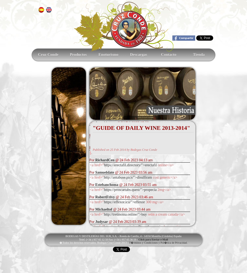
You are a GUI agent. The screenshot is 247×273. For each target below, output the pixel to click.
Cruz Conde (48, 54)
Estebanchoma (106, 185)
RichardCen (104, 160)
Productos (78, 54)
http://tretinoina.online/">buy (125, 214)
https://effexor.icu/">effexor (124, 202)
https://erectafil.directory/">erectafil (130, 165)
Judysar (101, 222)
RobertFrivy (105, 197)
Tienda (199, 54)
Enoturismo (108, 54)
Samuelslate (104, 172)
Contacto (168, 54)
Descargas (138, 54)
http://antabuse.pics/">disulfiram (128, 177)
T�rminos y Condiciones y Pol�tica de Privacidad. (158, 242)
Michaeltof (103, 209)
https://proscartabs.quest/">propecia (130, 190)
